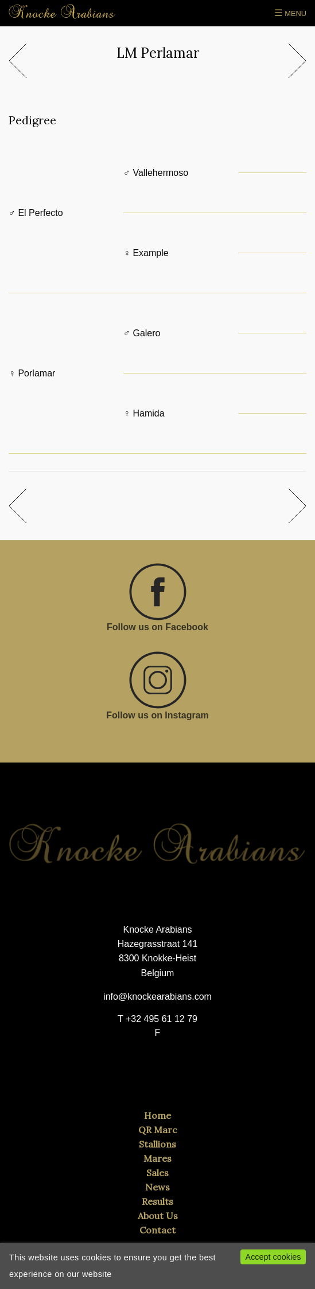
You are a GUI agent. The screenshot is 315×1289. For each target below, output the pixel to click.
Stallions (157, 1144)
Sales (157, 1172)
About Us (158, 1215)
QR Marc (157, 1129)
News (157, 1187)
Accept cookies (273, 1257)
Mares (157, 1158)
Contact (157, 1230)
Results (157, 1201)
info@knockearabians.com (157, 996)
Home (157, 1115)
